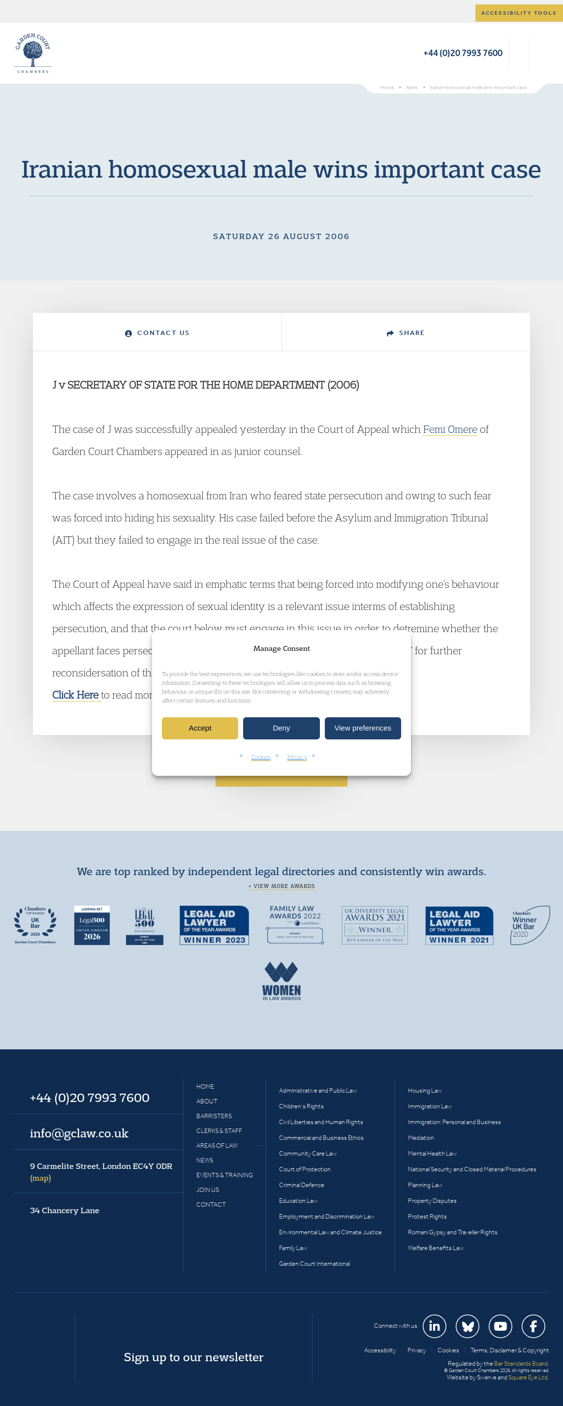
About (207, 1101)
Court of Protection (305, 1169)
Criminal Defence (301, 1185)
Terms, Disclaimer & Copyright (509, 1350)
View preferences (363, 728)
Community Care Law (308, 1153)
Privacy (297, 757)
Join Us (207, 1189)
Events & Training (224, 1175)
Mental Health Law (432, 1153)
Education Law (298, 1200)
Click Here (76, 694)
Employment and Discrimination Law (327, 1216)
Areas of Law (217, 1145)
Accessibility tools (519, 13)
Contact (211, 1204)
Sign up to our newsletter (194, 1356)
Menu (540, 53)
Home (205, 1086)
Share (406, 333)
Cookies (261, 757)
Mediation (421, 1137)
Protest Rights (427, 1216)
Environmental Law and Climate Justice (330, 1232)
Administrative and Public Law (318, 1090)
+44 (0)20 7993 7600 (462, 53)
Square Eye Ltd (528, 1377)
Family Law (293, 1248)
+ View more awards (282, 886)
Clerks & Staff (219, 1130)
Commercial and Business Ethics (321, 1137)
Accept (200, 728)
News (204, 1160)
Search (518, 53)
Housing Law (425, 1090)
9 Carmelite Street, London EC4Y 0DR (101, 1172)
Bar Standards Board (521, 1363)
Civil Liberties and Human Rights (321, 1122)
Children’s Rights (301, 1106)
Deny (281, 728)
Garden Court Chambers (33, 53)
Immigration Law (430, 1106)
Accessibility (380, 1350)
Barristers (214, 1116)
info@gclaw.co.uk (79, 1133)
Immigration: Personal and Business (454, 1122)
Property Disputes (432, 1200)
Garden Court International (314, 1263)
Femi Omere (450, 429)
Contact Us (157, 333)
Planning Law (425, 1185)
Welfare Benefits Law (436, 1248)
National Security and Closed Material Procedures (472, 1169)
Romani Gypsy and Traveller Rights (453, 1232)
